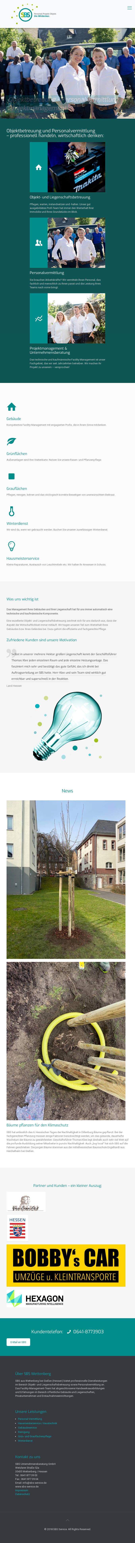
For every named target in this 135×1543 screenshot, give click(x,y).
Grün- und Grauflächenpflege (34, 1436)
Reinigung (24, 1432)
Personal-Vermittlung (30, 1418)
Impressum (21, 1490)
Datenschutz (22, 1494)
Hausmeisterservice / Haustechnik (37, 1423)
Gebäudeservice (27, 1427)
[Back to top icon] (67, 1520)
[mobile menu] (129, 8)
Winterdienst (25, 1440)
